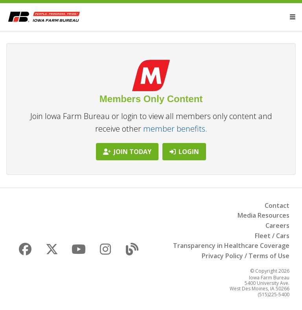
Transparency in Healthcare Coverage (231, 245)
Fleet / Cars (272, 235)
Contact (277, 205)
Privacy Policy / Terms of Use (245, 255)
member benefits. (175, 128)
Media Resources (263, 215)
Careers (277, 225)
